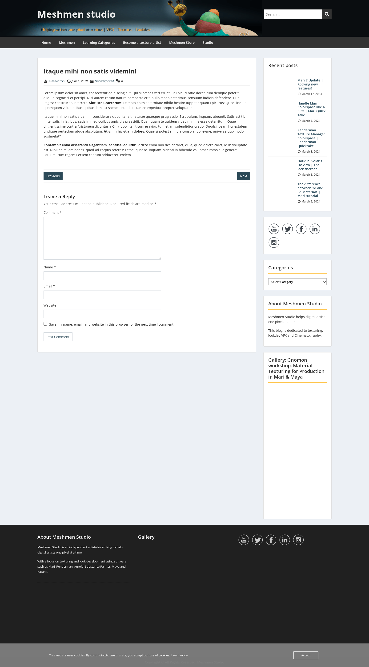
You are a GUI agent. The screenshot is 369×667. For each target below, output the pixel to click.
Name (50, 267)
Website (50, 305)
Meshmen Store (182, 42)
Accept (306, 655)
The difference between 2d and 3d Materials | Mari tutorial (310, 190)
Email (49, 286)
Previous (53, 176)
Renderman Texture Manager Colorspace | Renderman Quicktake (311, 138)
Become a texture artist (142, 42)
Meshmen (67, 42)
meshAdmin (56, 81)
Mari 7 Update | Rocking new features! (310, 84)
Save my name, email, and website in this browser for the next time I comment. (111, 324)
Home (46, 42)
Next (243, 176)
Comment (53, 212)
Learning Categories (99, 42)
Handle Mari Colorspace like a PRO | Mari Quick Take (311, 109)
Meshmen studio (76, 14)
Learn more (179, 655)
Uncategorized (104, 81)
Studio (208, 42)
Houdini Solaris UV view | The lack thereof (309, 165)
